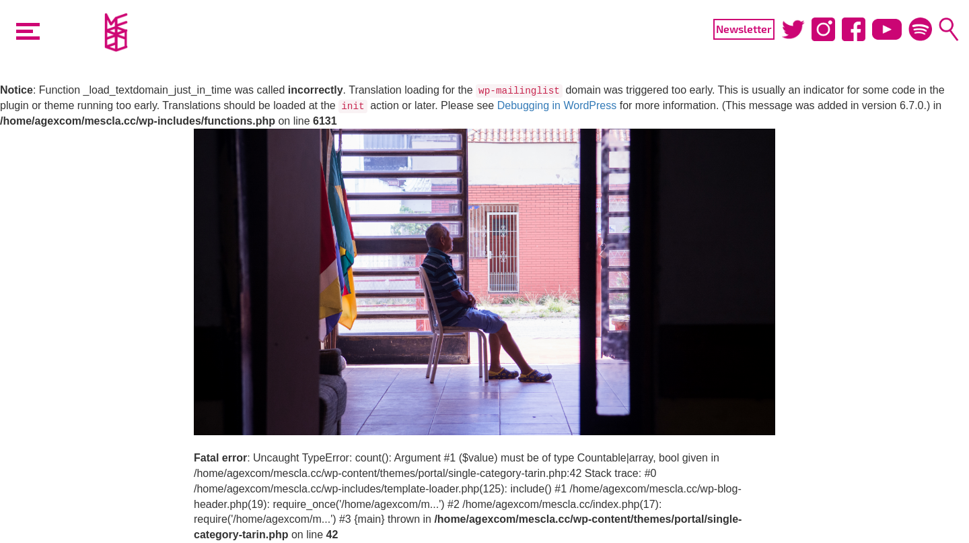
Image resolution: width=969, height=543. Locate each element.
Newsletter (744, 28)
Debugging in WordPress (557, 105)
